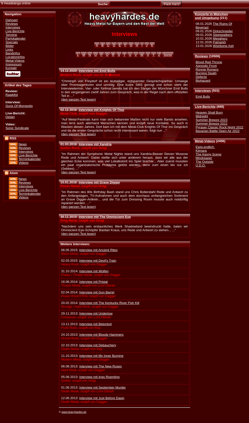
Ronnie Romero (207, 69)
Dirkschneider (223, 31)
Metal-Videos (205, 141)
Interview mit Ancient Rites (98, 250)
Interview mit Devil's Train (97, 260)
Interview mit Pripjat (93, 282)
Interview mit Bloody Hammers (101, 334)
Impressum (13, 64)
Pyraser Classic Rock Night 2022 (219, 127)
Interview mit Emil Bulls (97, 71)
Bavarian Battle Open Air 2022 (217, 131)
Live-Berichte (205, 106)
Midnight (202, 116)
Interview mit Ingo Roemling (99, 377)
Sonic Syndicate (17, 128)
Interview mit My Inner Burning (101, 356)
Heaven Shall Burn (209, 112)
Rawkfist (11, 95)
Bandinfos (12, 53)
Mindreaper (204, 158)
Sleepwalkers (222, 35)
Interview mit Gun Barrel (96, 292)
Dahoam (11, 20)
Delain (10, 117)
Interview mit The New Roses (100, 366)
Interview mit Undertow (96, 313)
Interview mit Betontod (95, 324)
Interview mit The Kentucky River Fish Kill (109, 303)
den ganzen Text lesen (78, 99)
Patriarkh (219, 42)
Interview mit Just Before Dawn (101, 398)
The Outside (204, 162)
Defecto (201, 77)
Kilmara (201, 150)
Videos (23, 163)
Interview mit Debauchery (97, 345)
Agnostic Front (206, 66)
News (22, 144)
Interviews (203, 90)
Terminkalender (29, 159)
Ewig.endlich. (205, 147)
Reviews (201, 56)
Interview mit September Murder (102, 387)
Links (9, 49)
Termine (11, 35)
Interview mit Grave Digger (99, 182)
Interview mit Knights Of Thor (102, 110)
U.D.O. (201, 165)
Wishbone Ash (223, 46)
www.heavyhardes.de (74, 411)
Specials (11, 42)
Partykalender (15, 38)
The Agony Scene (208, 154)
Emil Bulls (203, 96)
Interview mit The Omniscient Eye (105, 217)
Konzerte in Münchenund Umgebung (211, 16)
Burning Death (206, 73)
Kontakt (11, 68)
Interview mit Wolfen (94, 271)
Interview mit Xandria (95, 144)
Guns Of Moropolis (19, 106)
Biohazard (203, 80)
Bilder (9, 46)
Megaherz (220, 38)
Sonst (168, 55)
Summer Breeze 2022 (211, 123)
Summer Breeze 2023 (211, 120)
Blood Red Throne (209, 62)
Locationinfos (15, 57)
